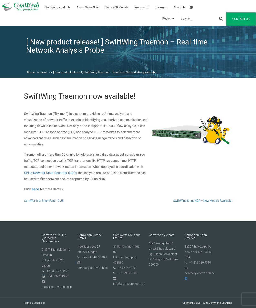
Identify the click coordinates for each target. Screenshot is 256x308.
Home (31, 72)
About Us (179, 7)
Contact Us (241, 19)
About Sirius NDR (88, 7)
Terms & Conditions (34, 302)
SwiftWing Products (57, 7)
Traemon (161, 7)
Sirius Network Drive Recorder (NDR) (50, 173)
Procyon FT (141, 7)
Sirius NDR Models (116, 7)
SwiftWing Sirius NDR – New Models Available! (202, 200)
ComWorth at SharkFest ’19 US (44, 200)
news (44, 72)
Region (168, 18)
